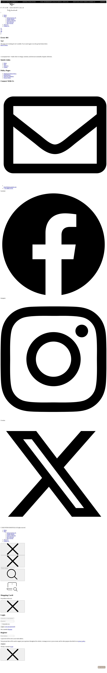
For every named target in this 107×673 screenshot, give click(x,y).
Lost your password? (10, 626)
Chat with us (101, 667)
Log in (2, 626)
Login (11, 646)
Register (10, 629)
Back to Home (4, 45)
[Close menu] (13, 549)
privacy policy (81, 641)
